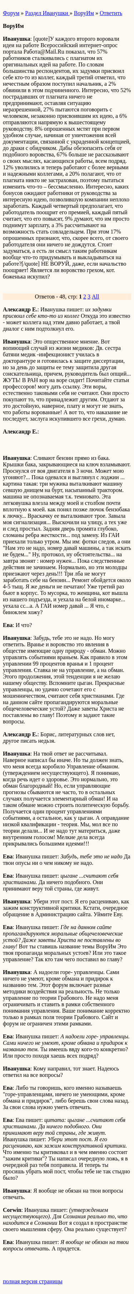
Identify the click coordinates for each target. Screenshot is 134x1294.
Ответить (111, 13)
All (95, 297)
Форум (11, 13)
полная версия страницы (33, 1281)
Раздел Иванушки (47, 13)
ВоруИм (84, 13)
